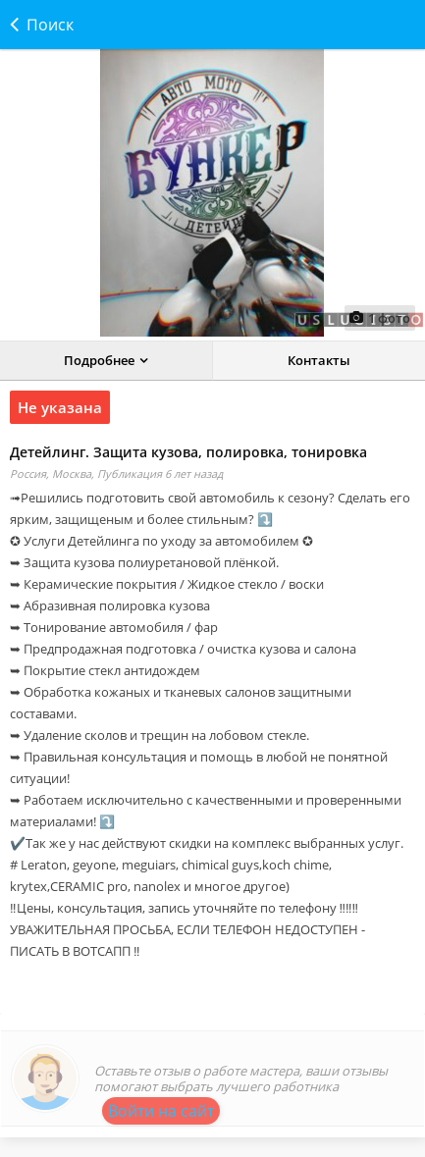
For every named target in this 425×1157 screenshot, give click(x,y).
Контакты (319, 360)
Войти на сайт (161, 1111)
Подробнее (99, 360)
